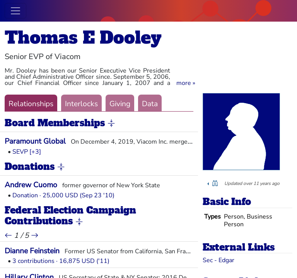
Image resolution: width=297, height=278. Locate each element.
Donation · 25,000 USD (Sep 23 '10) (63, 195)
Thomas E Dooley (83, 37)
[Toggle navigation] (15, 11)
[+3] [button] (35, 151)
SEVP (20, 151)
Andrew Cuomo (31, 185)
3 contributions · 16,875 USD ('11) (60, 261)
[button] (185, 83)
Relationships (31, 104)
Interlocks (81, 104)
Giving (119, 104)
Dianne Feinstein (32, 251)
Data (150, 104)
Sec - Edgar (218, 260)
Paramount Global (35, 141)
